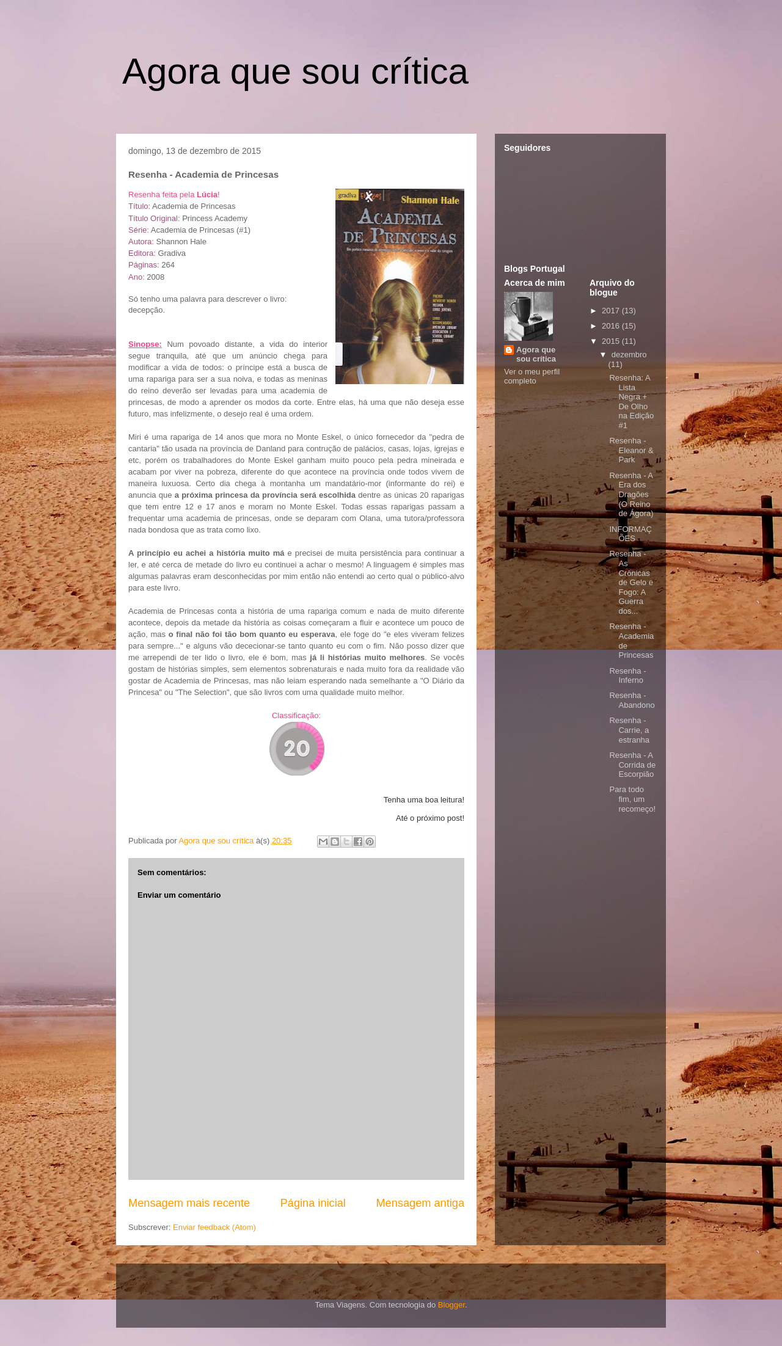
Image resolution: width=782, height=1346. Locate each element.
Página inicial (313, 1203)
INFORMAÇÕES (630, 534)
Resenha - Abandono (631, 700)
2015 (612, 341)
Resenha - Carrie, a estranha (629, 730)
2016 (612, 325)
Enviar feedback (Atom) (214, 1227)
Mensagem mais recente (189, 1203)
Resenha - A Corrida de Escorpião (632, 765)
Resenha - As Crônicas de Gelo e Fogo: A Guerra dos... (630, 582)
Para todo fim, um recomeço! (632, 799)
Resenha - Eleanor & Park (631, 450)
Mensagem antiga (420, 1203)
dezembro (629, 354)
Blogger (451, 1304)
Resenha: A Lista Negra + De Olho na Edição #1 (631, 401)
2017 (612, 310)
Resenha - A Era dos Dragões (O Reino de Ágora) (631, 494)
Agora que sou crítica (295, 71)
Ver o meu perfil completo (532, 376)
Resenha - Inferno (627, 675)
